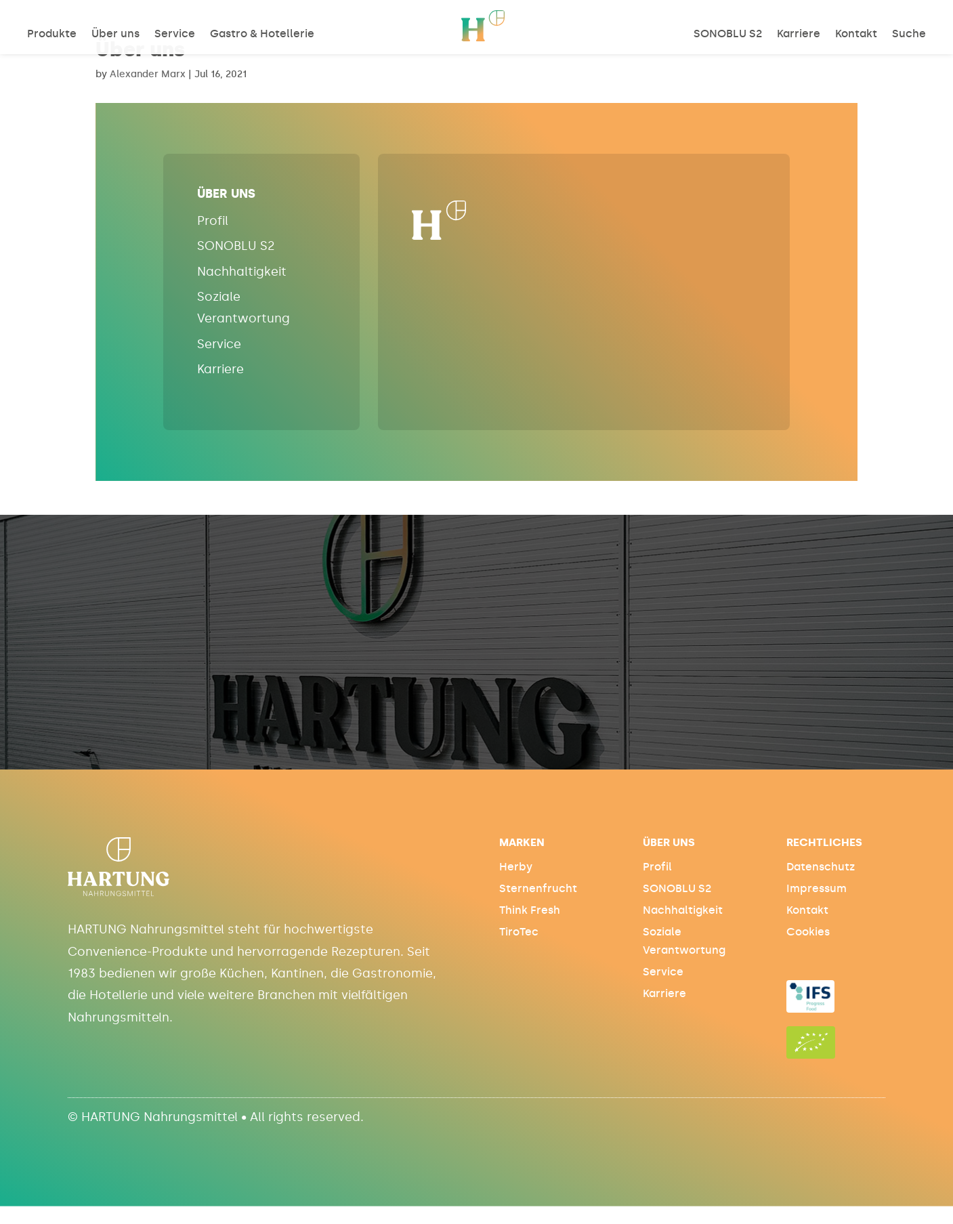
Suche (909, 34)
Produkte (52, 34)
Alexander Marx (148, 74)
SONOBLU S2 (728, 34)
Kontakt (856, 34)
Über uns (115, 34)
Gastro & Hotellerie (262, 34)
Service (174, 34)
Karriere (798, 34)
